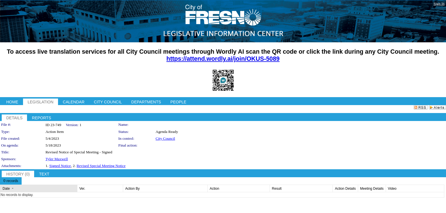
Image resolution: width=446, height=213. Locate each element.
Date (6, 189)
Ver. (82, 189)
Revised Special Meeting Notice (101, 166)
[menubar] (11, 181)
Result (277, 189)
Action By (132, 189)
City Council (165, 138)
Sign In (439, 3)
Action (214, 189)
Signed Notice (60, 166)
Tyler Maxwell (57, 159)
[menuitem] (10, 180)
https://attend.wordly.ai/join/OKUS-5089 (223, 58)
